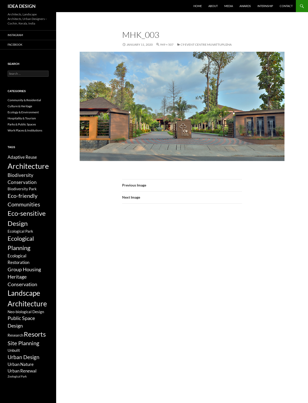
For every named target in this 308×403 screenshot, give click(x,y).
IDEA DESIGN (22, 6)
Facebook (15, 44)
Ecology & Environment (23, 112)
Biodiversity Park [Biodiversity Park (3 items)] (22, 188)
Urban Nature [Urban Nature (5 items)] (21, 364)
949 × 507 (166, 44)
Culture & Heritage (20, 106)
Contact (286, 6)
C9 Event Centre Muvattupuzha (206, 44)
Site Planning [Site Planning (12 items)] (23, 343)
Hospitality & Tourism (22, 118)
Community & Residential (24, 100)
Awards (245, 6)
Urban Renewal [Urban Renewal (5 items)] (22, 370)
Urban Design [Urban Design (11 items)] (23, 357)
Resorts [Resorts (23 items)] (35, 334)
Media (228, 6)
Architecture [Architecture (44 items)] (28, 166)
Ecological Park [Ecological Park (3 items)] (20, 231)
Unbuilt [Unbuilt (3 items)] (14, 350)
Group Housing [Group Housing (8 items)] (24, 269)
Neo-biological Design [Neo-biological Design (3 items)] (26, 311)
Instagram (15, 35)
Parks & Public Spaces (22, 124)
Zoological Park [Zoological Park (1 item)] (17, 376)
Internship (265, 6)
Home (197, 6)
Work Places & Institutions (25, 130)
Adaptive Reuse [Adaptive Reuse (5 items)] (22, 157)
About (213, 6)
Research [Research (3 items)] (15, 335)
